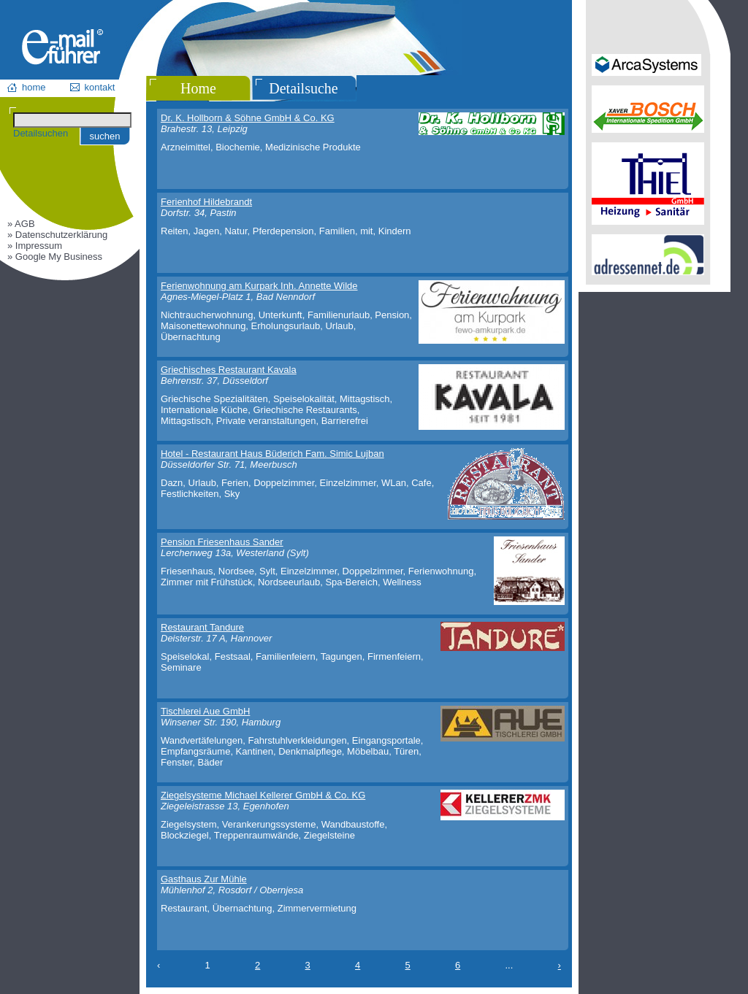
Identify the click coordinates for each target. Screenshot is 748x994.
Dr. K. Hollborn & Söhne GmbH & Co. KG (248, 117)
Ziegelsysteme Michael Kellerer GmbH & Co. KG (263, 795)
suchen (105, 136)
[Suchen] (72, 120)
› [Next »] (559, 965)
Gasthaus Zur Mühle (204, 879)
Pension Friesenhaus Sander (222, 541)
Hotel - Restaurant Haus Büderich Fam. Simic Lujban (272, 453)
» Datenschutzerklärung (57, 234)
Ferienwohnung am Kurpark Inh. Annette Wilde (259, 285)
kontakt (100, 87)
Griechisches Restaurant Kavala (229, 369)
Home (198, 88)
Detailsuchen (40, 133)
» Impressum (34, 245)
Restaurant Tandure (202, 627)
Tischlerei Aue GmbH (205, 711)
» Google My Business (54, 256)
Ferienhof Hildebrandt (206, 201)
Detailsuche (303, 88)
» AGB (21, 223)
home (34, 87)
